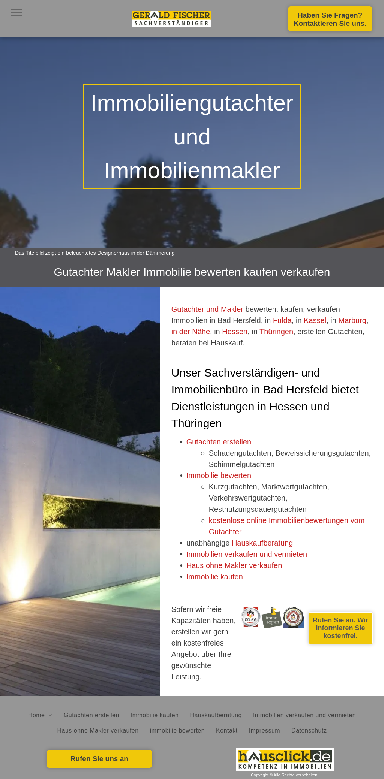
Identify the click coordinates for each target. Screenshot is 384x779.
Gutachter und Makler (207, 309)
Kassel (315, 320)
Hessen (235, 331)
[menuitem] (40, 715)
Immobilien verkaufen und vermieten (246, 554)
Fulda (282, 320)
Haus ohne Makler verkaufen (234, 565)
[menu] (16, 12)
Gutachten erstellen (218, 442)
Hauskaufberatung (262, 543)
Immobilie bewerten (218, 475)
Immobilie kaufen (214, 577)
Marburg (352, 320)
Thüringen (276, 331)
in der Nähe (190, 331)
